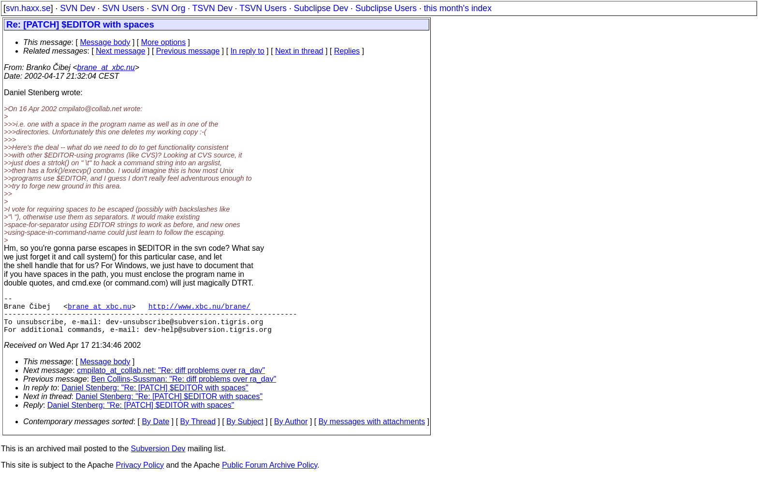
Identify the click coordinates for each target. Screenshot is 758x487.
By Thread (198, 431)
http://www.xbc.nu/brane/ (199, 310)
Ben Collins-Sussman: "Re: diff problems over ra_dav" (184, 389)
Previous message (188, 51)
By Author (290, 431)
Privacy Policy (140, 475)
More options (163, 42)
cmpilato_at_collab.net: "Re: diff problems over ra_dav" (171, 380)
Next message (120, 51)
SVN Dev (77, 8)
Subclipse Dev (321, 8)
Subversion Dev (158, 458)
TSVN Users (263, 8)
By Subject (244, 431)
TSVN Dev (212, 8)
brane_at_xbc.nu (106, 67)
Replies (347, 51)
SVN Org (168, 8)
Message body (105, 42)
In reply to (247, 51)
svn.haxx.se (28, 8)
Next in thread (299, 51)
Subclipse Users (386, 8)
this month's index (458, 8)
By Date (155, 431)
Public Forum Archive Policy (269, 475)
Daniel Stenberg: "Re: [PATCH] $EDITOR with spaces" (154, 397)
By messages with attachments (372, 431)
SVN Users (123, 8)
